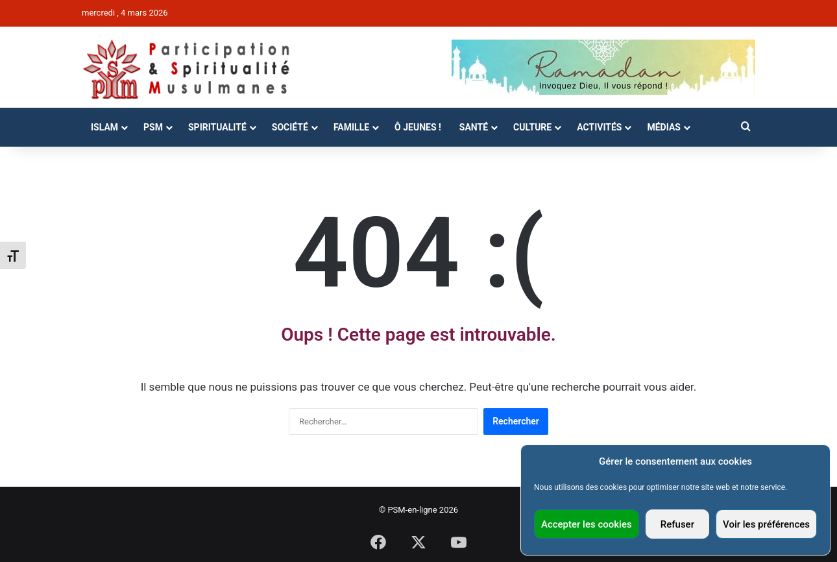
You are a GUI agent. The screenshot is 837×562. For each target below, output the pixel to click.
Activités (599, 127)
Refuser (677, 524)
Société (290, 127)
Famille (351, 127)
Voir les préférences (766, 524)
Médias (663, 127)
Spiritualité (217, 127)
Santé (473, 127)
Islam (104, 127)
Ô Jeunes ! (417, 127)
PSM (153, 127)
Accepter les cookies (586, 524)
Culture (532, 127)
